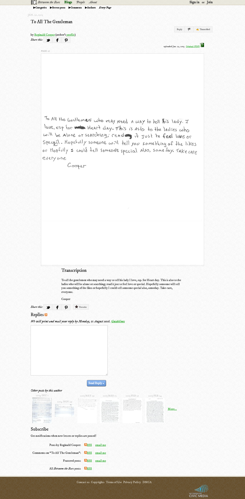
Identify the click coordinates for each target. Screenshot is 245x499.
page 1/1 (45, 51)
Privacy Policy (132, 482)
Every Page (105, 7)
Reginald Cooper (44, 35)
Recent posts (58, 7)
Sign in (194, 2)
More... (172, 409)
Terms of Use (114, 482)
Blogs (68, 2)
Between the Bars (49, 2)
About (93, 2)
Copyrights (97, 482)
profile (71, 35)
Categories (41, 7)
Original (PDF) (195, 46)
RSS (88, 445)
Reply (179, 29)
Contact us (83, 482)
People (80, 2)
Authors (91, 7)
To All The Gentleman (51, 22)
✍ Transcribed (203, 29)
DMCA (147, 482)
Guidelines (118, 321)
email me (100, 445)
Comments (76, 7)
